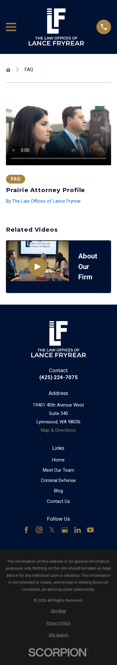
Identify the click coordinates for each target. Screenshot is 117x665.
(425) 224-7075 (58, 377)
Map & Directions (58, 430)
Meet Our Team (58, 470)
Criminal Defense (58, 480)
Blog (58, 491)
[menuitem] (58, 611)
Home (58, 460)
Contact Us (58, 501)
